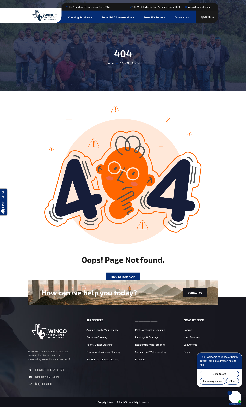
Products (140, 359)
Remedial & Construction (117, 17)
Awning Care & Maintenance (102, 329)
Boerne (188, 329)
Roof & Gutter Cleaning (99, 344)
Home (110, 63)
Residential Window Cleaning (102, 359)
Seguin (187, 351)
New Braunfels (192, 337)
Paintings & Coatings (146, 337)
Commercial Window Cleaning (103, 351)
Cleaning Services (79, 17)
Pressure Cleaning (96, 337)
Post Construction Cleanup (150, 329)
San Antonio (190, 344)
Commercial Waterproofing (150, 351)
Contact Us (181, 17)
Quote (207, 17)
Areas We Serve (153, 17)
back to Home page (123, 277)
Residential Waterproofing (150, 344)
